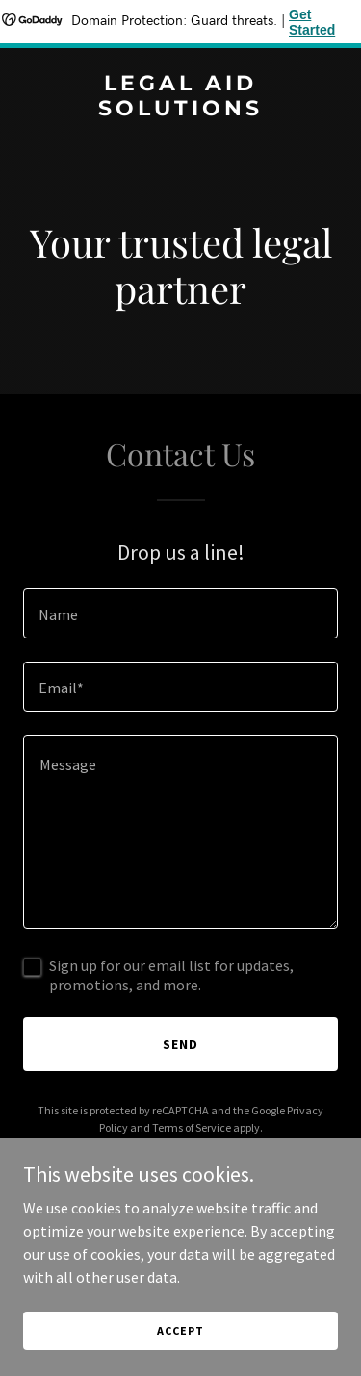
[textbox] (180, 613)
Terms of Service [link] (191, 1127)
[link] (180, 109)
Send (180, 1044)
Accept (180, 1330)
